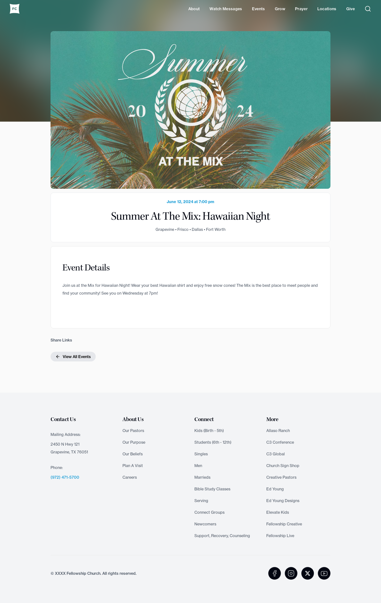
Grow (280, 8)
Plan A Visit (132, 465)
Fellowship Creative (284, 524)
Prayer (301, 8)
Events (258, 8)
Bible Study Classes (212, 488)
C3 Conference (280, 442)
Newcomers (205, 524)
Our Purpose (133, 442)
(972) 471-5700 (65, 477)
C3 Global (275, 453)
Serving (201, 500)
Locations (327, 8)
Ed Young (275, 488)
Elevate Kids (277, 512)
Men (198, 465)
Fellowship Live (280, 535)
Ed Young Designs (282, 500)
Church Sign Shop (282, 465)
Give (350, 8)
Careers (129, 477)
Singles (201, 453)
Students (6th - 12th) (212, 442)
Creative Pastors (281, 477)
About (194, 8)
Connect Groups (209, 512)
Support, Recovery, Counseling (222, 535)
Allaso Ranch (278, 430)
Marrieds (202, 477)
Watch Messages (225, 8)
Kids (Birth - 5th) (209, 430)
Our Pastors (133, 430)
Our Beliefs (132, 453)
